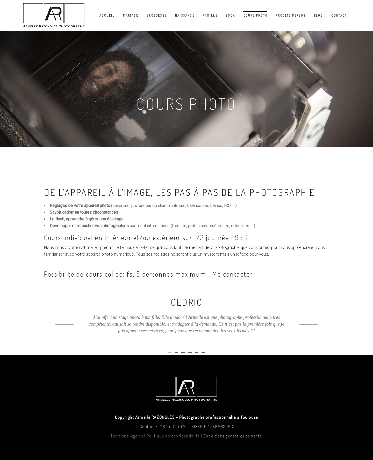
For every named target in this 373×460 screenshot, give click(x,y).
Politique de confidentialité (173, 436)
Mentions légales (127, 436)
